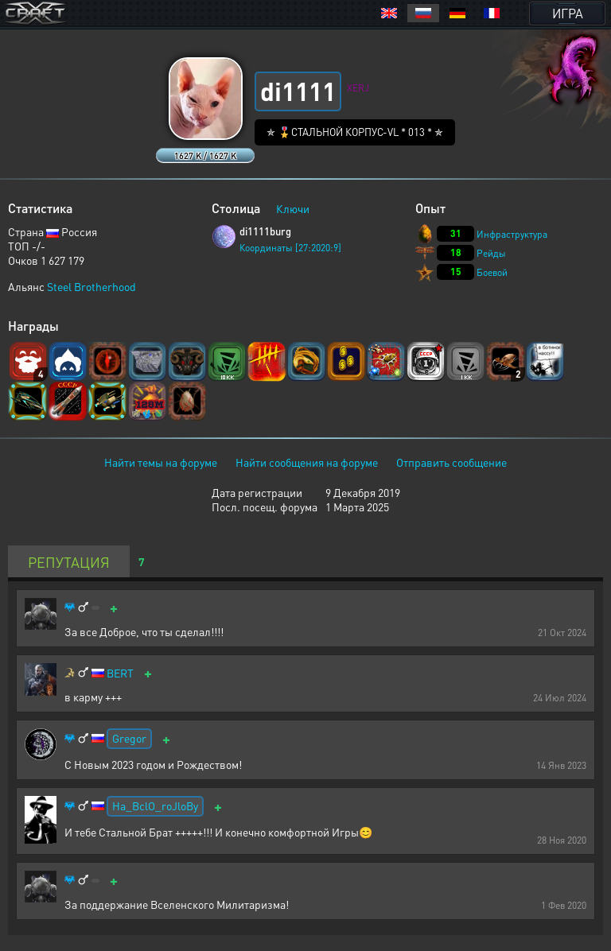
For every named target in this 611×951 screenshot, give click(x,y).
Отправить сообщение (451, 462)
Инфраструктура (512, 234)
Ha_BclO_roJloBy (155, 805)
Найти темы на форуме (160, 462)
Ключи (292, 208)
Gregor (129, 738)
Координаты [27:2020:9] (290, 248)
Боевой (492, 272)
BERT (120, 673)
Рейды (491, 253)
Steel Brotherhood (91, 286)
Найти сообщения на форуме (306, 462)
